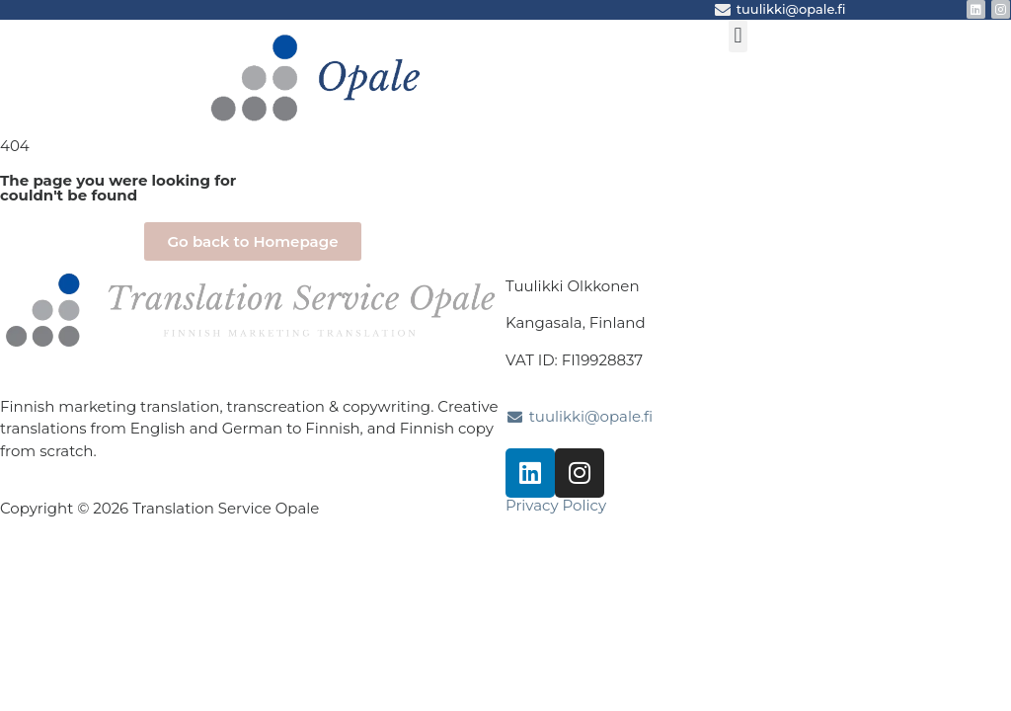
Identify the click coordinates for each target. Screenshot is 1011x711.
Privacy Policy (556, 505)
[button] (738, 36)
